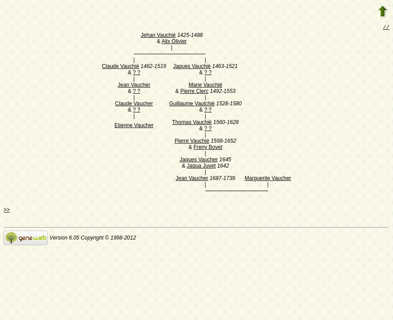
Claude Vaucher (134, 104)
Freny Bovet (207, 148)
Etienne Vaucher (134, 126)
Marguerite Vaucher (268, 179)
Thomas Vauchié (192, 123)
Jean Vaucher (134, 86)
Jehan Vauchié (158, 36)
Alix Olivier (174, 42)
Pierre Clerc (194, 92)
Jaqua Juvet (201, 167)
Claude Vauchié (120, 67)
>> (7, 211)
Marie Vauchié (205, 86)
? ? (136, 73)
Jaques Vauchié (192, 67)
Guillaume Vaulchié (192, 104)
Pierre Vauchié (192, 142)
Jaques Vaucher (199, 160)
